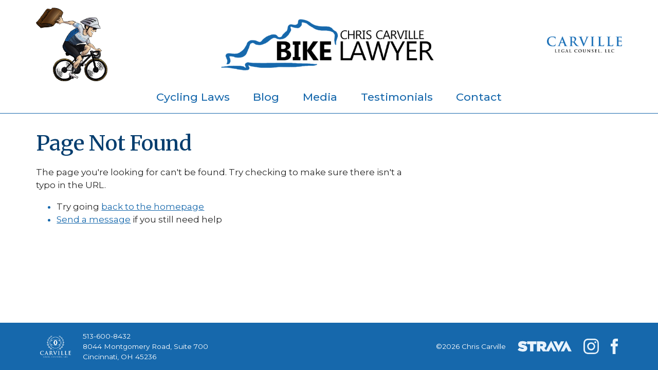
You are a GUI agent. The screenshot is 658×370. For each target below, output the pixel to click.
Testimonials (397, 96)
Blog (266, 96)
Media (320, 96)
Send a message (94, 219)
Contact (479, 96)
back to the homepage (152, 206)
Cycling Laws (193, 96)
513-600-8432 (107, 336)
